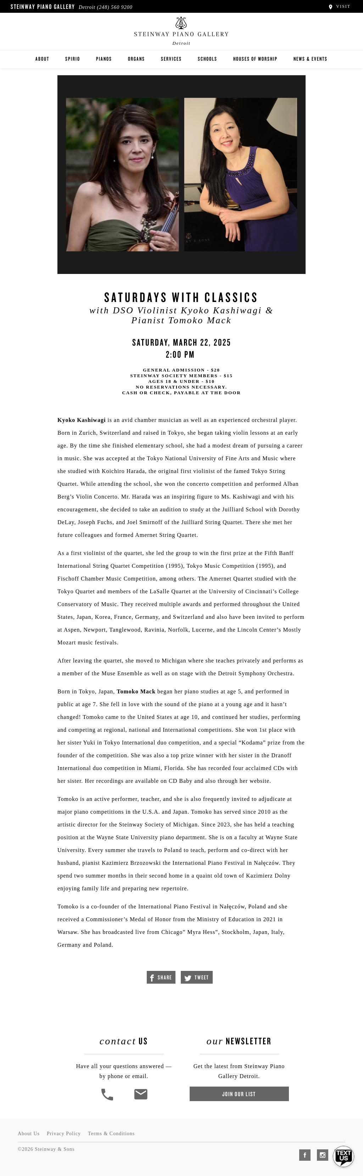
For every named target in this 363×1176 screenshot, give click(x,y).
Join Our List (239, 1094)
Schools (207, 58)
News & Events (311, 58)
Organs (136, 58)
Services (171, 58)
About (42, 58)
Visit (339, 6)
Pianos (104, 58)
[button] (108, 1100)
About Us (29, 1133)
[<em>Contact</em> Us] (140, 1100)
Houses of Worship (255, 58)
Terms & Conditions (111, 1133)
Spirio (72, 58)
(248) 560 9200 (114, 7)
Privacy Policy (64, 1133)
